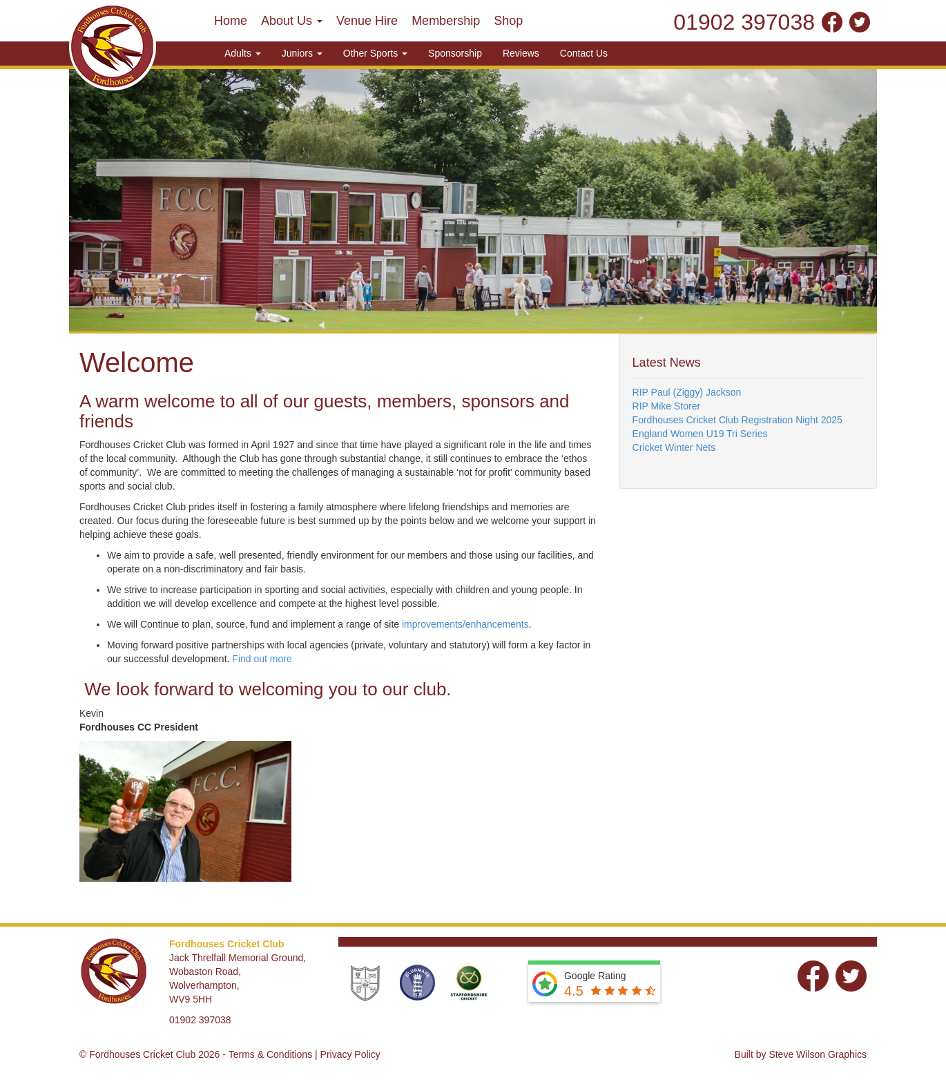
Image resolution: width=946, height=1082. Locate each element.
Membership (446, 21)
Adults (242, 53)
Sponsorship (455, 53)
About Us (291, 21)
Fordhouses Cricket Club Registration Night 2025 (737, 419)
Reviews (521, 53)
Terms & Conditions (270, 1054)
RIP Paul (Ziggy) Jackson (687, 392)
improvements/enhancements (465, 624)
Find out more (261, 658)
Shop (508, 21)
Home (230, 21)
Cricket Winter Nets (674, 447)
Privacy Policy (350, 1054)
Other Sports (375, 53)
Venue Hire (367, 21)
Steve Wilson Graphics (818, 1054)
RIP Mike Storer (667, 406)
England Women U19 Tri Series (700, 433)
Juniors (302, 53)
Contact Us (584, 53)
